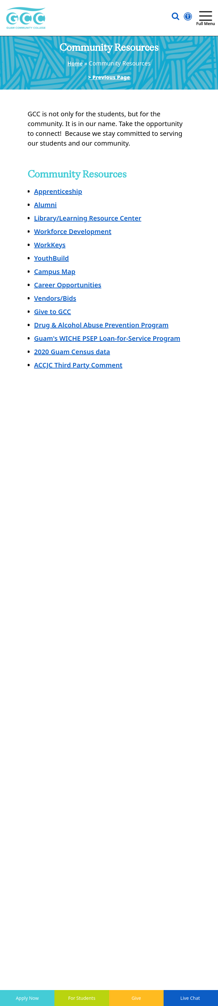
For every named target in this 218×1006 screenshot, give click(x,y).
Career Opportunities (67, 284)
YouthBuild (51, 258)
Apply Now (27, 998)
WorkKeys (50, 244)
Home (75, 63)
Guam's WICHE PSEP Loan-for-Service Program (107, 338)
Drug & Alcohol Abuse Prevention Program (101, 325)
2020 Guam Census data (72, 351)
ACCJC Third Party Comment (78, 365)
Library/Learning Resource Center (87, 218)
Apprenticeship (58, 191)
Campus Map (55, 271)
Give (136, 998)
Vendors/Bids (55, 298)
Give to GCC (52, 311)
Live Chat (191, 998)
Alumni (45, 204)
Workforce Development (72, 231)
